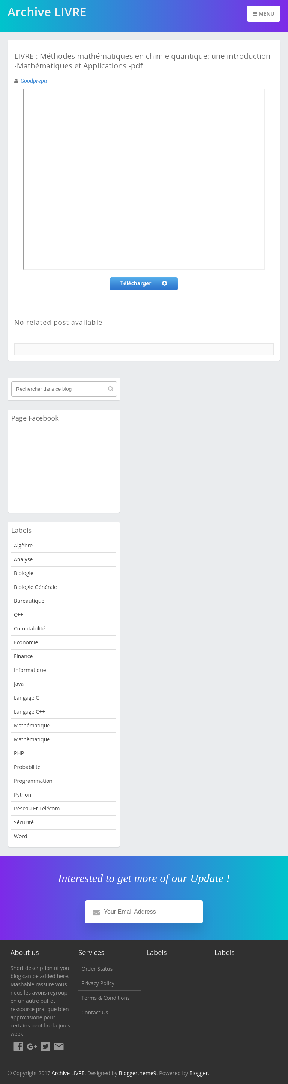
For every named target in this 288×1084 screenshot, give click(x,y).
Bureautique (29, 600)
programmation (33, 780)
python (22, 794)
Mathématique (32, 725)
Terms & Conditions (105, 997)
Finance (23, 656)
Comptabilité (29, 628)
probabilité (27, 766)
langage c (26, 697)
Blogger (198, 1073)
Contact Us (94, 1012)
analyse (23, 559)
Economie (26, 642)
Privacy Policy (97, 983)
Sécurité (24, 822)
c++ (18, 614)
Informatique (30, 670)
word (20, 836)
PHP (19, 753)
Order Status (96, 968)
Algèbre (23, 545)
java (19, 683)
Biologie (23, 573)
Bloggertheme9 (137, 1073)
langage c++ (29, 711)
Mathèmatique (32, 739)
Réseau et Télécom (37, 808)
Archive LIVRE (68, 1073)
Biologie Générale (35, 586)
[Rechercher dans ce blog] (64, 389)
